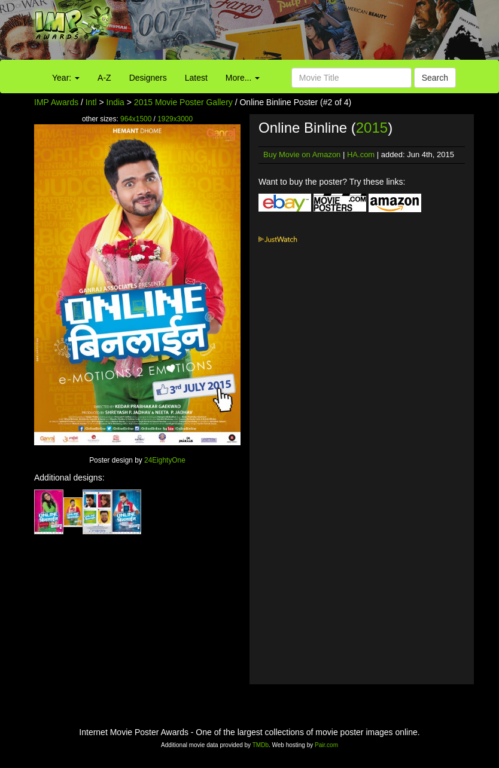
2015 (372, 128)
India (115, 102)
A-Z (104, 77)
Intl (91, 102)
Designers (148, 77)
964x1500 (135, 119)
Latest (196, 77)
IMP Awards (56, 102)
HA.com (361, 154)
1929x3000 (175, 119)
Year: (66, 77)
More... (243, 77)
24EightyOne (164, 460)
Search (435, 77)
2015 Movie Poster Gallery (183, 102)
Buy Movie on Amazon (301, 154)
